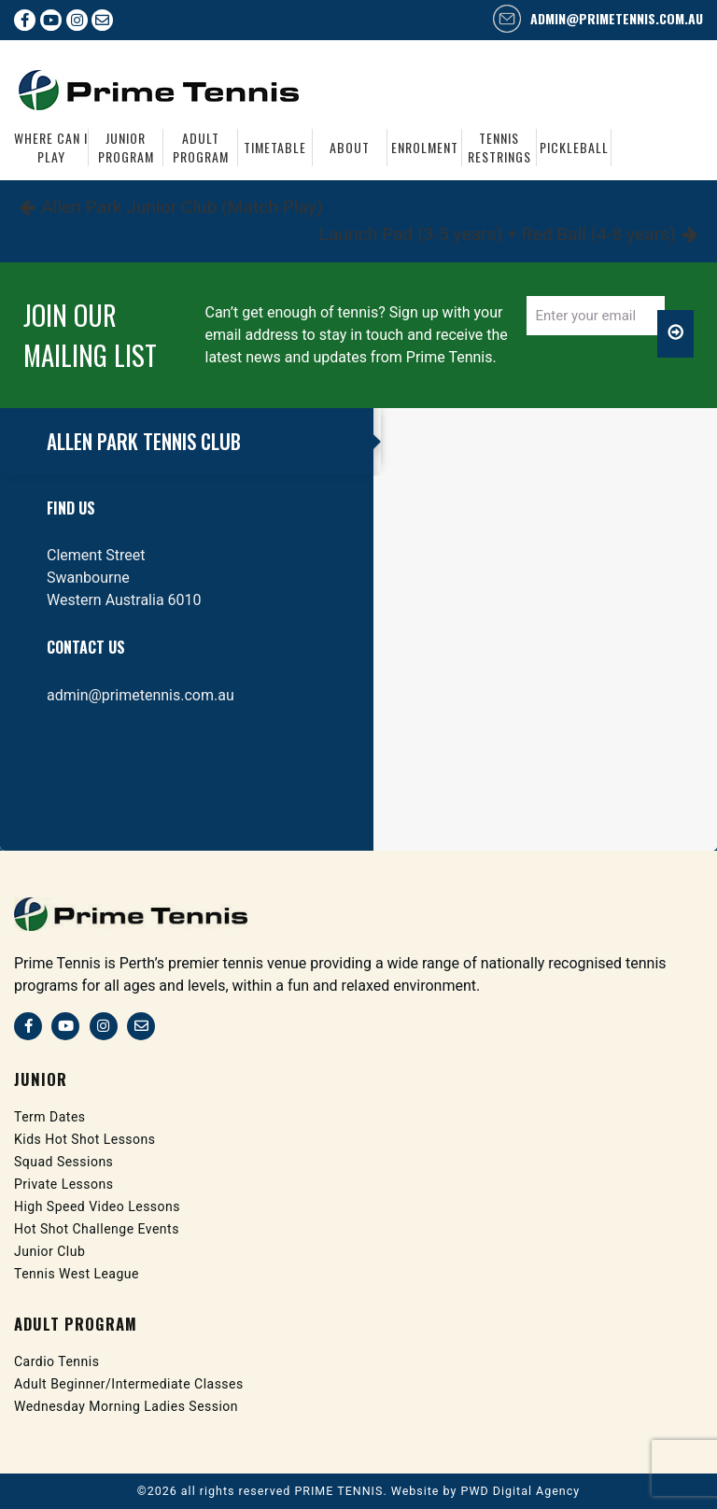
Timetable (275, 147)
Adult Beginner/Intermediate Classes (129, 1383)
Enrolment (424, 147)
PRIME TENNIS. (340, 1491)
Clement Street (96, 555)
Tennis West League (76, 1273)
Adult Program (201, 147)
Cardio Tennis (57, 1361)
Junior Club (49, 1251)
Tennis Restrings (499, 147)
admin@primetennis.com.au (616, 18)
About (350, 147)
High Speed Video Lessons (97, 1206)
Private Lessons (64, 1184)
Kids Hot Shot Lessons (85, 1139)
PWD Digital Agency (521, 1491)
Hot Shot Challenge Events (96, 1228)
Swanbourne (88, 577)
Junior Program (126, 147)
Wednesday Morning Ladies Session (126, 1406)
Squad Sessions (64, 1161)
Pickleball (574, 147)
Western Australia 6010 (124, 600)
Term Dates (50, 1116)
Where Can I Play (51, 147)
